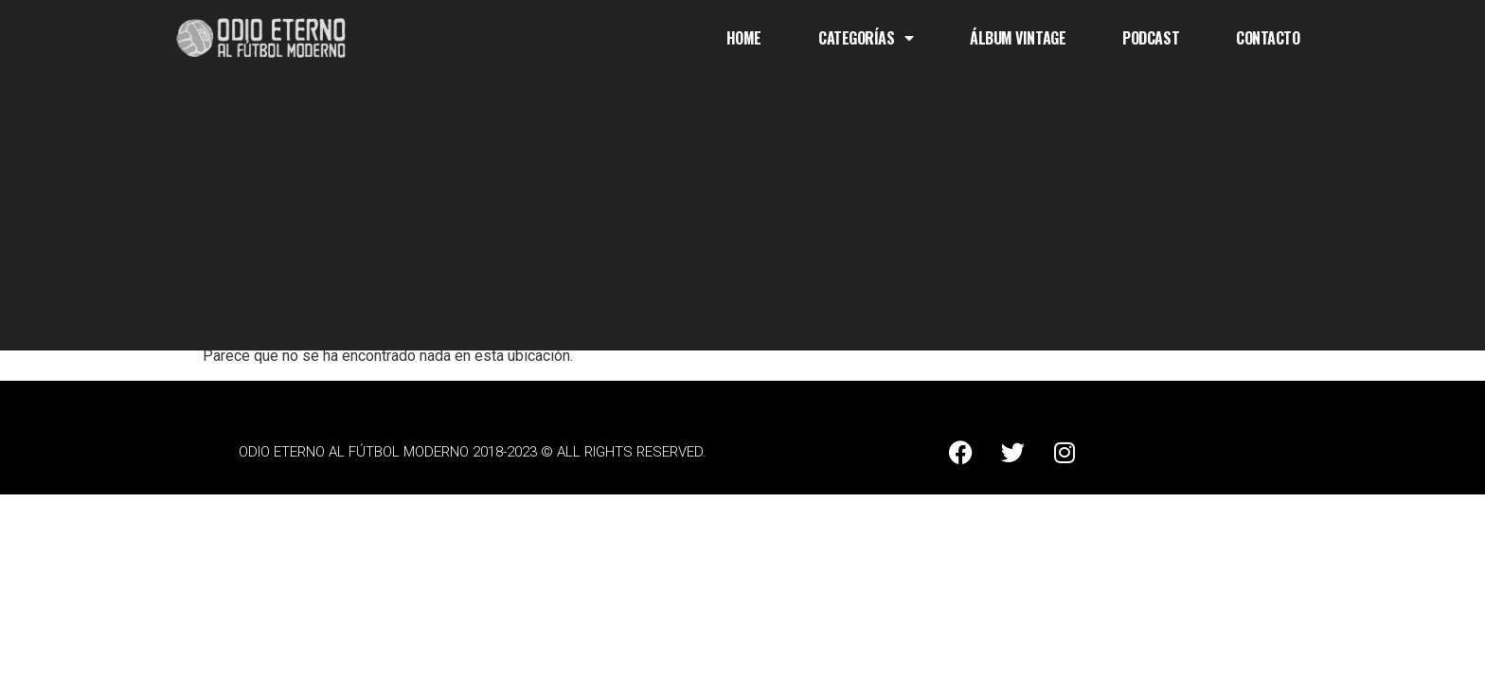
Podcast (1150, 38)
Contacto (1267, 38)
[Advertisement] (742, 217)
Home (743, 38)
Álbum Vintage (1017, 38)
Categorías (865, 38)
